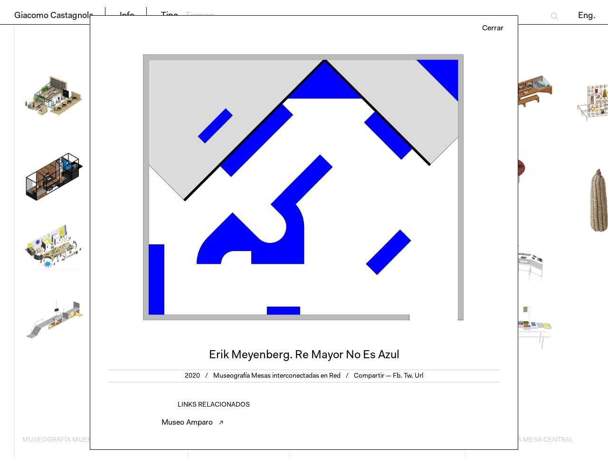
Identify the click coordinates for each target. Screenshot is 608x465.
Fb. (397, 376)
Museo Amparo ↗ (193, 423)
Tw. (408, 376)
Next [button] (411, 187)
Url (419, 376)
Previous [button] (197, 187)
